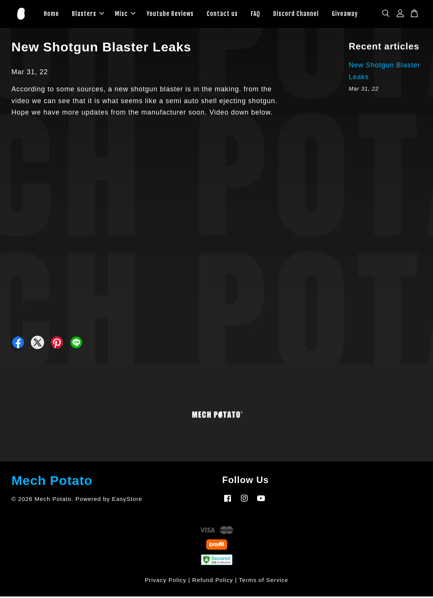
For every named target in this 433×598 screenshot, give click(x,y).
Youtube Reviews (170, 14)
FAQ (255, 14)
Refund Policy (212, 581)
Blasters (88, 14)
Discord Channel (296, 14)
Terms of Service (263, 581)
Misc (125, 14)
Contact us (222, 14)
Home (51, 14)
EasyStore (127, 500)
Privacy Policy (165, 581)
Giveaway (345, 14)
